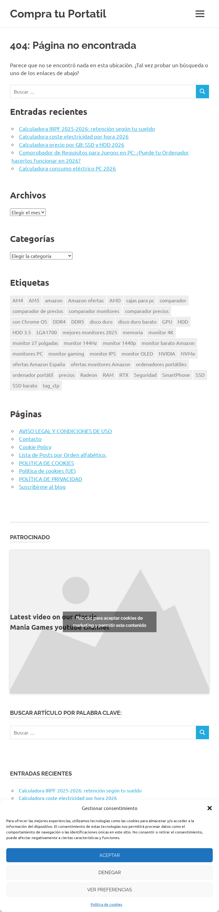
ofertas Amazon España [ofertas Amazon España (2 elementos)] (38, 364)
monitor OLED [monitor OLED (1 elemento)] (137, 353)
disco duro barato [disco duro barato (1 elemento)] (137, 321)
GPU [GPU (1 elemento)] (167, 321)
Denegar (109, 872)
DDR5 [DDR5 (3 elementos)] (77, 321)
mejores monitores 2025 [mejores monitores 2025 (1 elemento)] (89, 332)
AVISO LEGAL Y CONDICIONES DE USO (65, 431)
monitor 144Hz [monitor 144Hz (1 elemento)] (80, 343)
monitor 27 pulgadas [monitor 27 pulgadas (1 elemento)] (35, 343)
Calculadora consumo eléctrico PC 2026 (67, 168)
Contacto (30, 438)
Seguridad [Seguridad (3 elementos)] (145, 374)
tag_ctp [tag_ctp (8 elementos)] (51, 385)
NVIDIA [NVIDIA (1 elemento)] (167, 353)
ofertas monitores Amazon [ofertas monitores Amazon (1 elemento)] (100, 364)
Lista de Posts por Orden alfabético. (63, 454)
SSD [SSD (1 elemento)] (200, 374)
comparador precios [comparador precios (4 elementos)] (147, 311)
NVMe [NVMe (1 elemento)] (188, 353)
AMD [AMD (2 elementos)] (115, 300)
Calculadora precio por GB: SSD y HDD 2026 (71, 144)
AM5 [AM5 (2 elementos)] (34, 300)
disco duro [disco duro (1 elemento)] (101, 321)
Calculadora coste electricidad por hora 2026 (74, 136)
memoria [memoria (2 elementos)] (133, 332)
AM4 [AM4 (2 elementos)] (17, 300)
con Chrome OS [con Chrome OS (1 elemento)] (29, 321)
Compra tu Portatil (58, 13)
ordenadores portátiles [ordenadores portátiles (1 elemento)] (161, 364)
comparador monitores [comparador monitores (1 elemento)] (94, 311)
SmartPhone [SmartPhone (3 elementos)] (176, 374)
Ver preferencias (109, 890)
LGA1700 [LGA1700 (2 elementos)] (47, 332)
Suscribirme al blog (42, 486)
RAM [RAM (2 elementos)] (108, 374)
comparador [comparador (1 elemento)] (173, 300)
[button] (210, 808)
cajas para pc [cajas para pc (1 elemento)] (140, 300)
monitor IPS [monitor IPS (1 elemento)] (103, 353)
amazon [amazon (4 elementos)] (53, 300)
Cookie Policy (35, 446)
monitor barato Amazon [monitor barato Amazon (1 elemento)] (168, 343)
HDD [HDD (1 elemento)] (183, 321)
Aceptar (109, 855)
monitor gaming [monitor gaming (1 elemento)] (66, 353)
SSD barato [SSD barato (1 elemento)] (24, 385)
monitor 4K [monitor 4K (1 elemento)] (160, 332)
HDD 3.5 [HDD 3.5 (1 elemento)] (21, 332)
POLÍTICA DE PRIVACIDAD (50, 478)
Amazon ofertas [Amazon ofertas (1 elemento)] (86, 300)
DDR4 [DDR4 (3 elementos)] (59, 321)
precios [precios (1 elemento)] (67, 374)
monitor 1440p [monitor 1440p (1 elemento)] (119, 343)
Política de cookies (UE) (47, 470)
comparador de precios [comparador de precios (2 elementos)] (37, 311)
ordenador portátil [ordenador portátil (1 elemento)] (32, 374)
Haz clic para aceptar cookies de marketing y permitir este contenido (109, 622)
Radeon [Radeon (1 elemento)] (88, 374)
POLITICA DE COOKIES (46, 462)
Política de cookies (106, 904)
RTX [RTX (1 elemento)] (123, 374)
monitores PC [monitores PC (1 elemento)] (27, 353)
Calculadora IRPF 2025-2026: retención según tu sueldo (87, 128)
